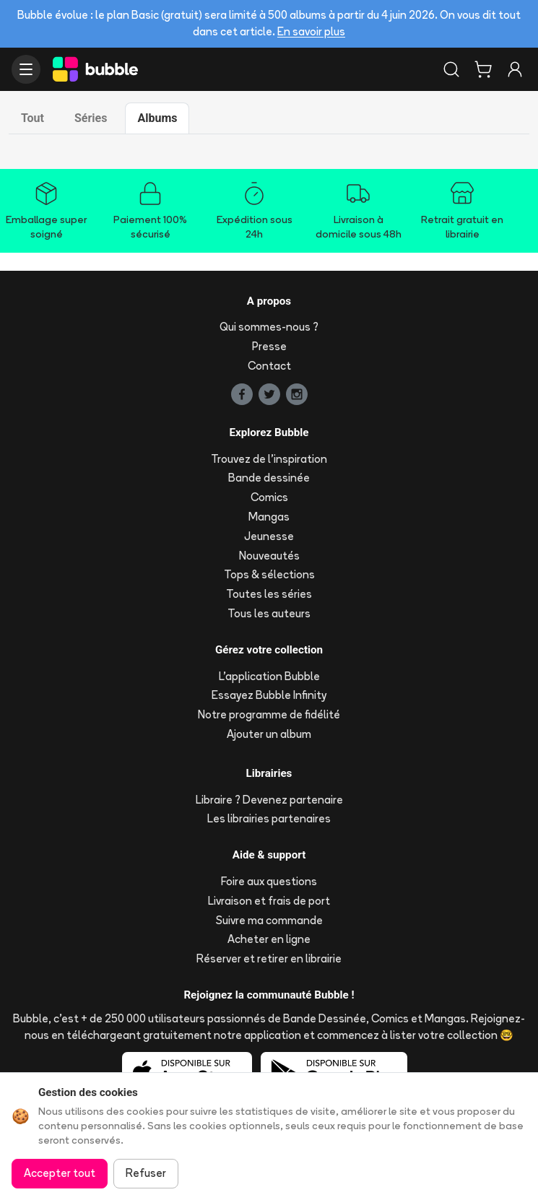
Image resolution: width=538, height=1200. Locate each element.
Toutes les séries (269, 594)
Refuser (146, 1173)
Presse (269, 346)
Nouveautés (269, 555)
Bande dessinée (269, 477)
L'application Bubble (269, 676)
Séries (90, 118)
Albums (157, 118)
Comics (269, 497)
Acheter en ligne (269, 939)
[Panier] (483, 69)
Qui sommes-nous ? (269, 327)
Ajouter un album (269, 734)
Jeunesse (269, 536)
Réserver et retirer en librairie (269, 958)
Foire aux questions (269, 881)
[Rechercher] (451, 69)
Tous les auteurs (269, 613)
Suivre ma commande (269, 920)
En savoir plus (311, 31)
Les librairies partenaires (269, 818)
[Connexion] (514, 69)
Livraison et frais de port (269, 901)
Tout (32, 118)
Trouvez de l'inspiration (269, 459)
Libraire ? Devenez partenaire (269, 799)
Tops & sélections (269, 574)
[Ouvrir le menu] (26, 69)
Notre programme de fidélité (269, 714)
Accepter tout (59, 1173)
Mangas (269, 516)
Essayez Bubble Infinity (269, 695)
